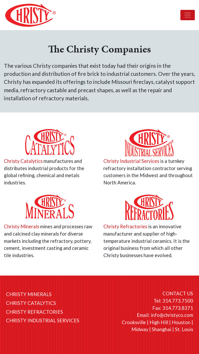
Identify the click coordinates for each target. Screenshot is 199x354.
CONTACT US (177, 293)
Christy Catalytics (23, 161)
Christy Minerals (21, 226)
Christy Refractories (125, 226)
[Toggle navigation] (187, 15)
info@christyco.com (172, 315)
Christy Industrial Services (131, 161)
